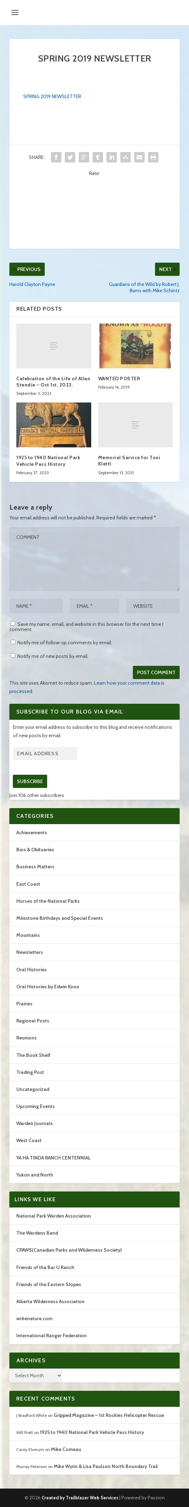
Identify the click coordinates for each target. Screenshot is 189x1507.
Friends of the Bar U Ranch (45, 1267)
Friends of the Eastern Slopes (48, 1284)
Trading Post (30, 1072)
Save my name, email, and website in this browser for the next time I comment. (86, 626)
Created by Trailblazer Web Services (80, 1497)
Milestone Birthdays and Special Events (59, 918)
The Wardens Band (37, 1233)
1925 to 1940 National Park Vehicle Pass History (48, 460)
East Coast (28, 884)
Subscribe (30, 781)
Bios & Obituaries (35, 849)
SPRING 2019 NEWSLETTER (52, 96)
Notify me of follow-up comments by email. (64, 642)
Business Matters (35, 866)
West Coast (29, 1140)
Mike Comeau (66, 1449)
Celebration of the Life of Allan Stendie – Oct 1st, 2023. (53, 381)
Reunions (26, 1038)
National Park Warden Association (53, 1216)
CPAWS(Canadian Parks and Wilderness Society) (69, 1250)
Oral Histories (31, 969)
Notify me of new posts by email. (52, 656)
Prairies (24, 1003)
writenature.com (34, 1318)
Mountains (28, 935)
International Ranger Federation (51, 1335)
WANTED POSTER (119, 378)
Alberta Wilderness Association (50, 1301)
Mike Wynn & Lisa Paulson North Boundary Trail (106, 1466)
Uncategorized (32, 1089)
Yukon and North (34, 1175)
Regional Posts (32, 1021)
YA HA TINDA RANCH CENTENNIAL (53, 1158)
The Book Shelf (33, 1055)
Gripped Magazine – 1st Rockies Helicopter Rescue (109, 1415)
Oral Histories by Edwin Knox (47, 986)
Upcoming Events (35, 1106)
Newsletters (29, 952)
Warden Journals (34, 1123)
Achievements (31, 832)
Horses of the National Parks (48, 901)
